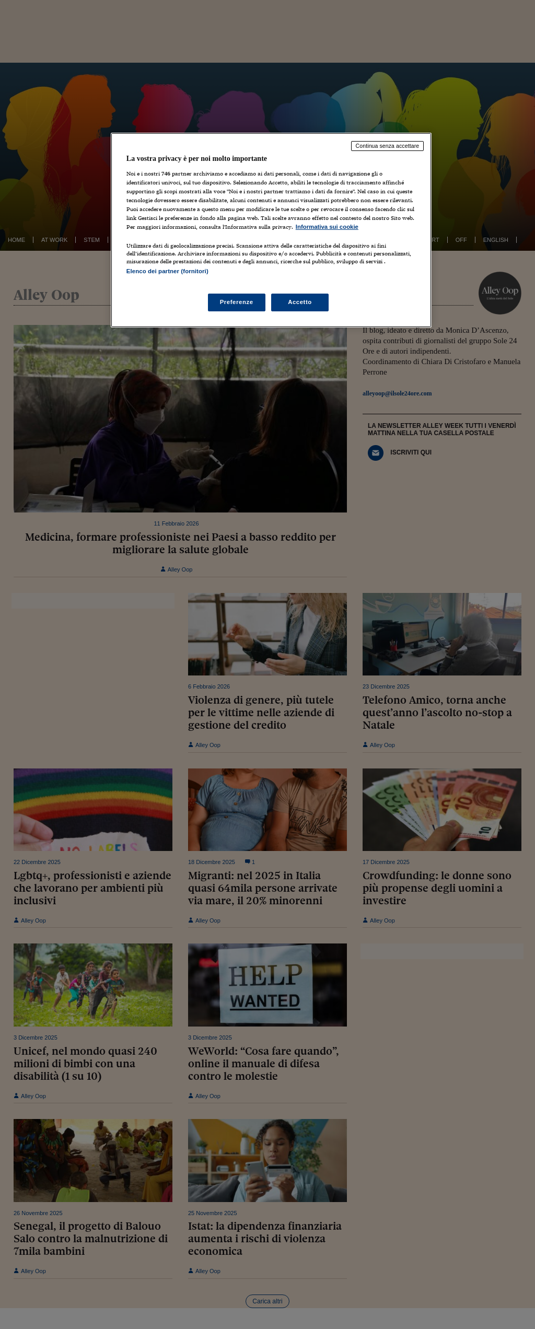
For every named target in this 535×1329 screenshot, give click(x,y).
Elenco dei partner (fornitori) (167, 271)
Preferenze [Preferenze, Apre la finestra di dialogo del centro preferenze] (236, 302)
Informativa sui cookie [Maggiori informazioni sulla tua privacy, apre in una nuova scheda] (327, 227)
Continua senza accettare (388, 146)
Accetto (300, 302)
